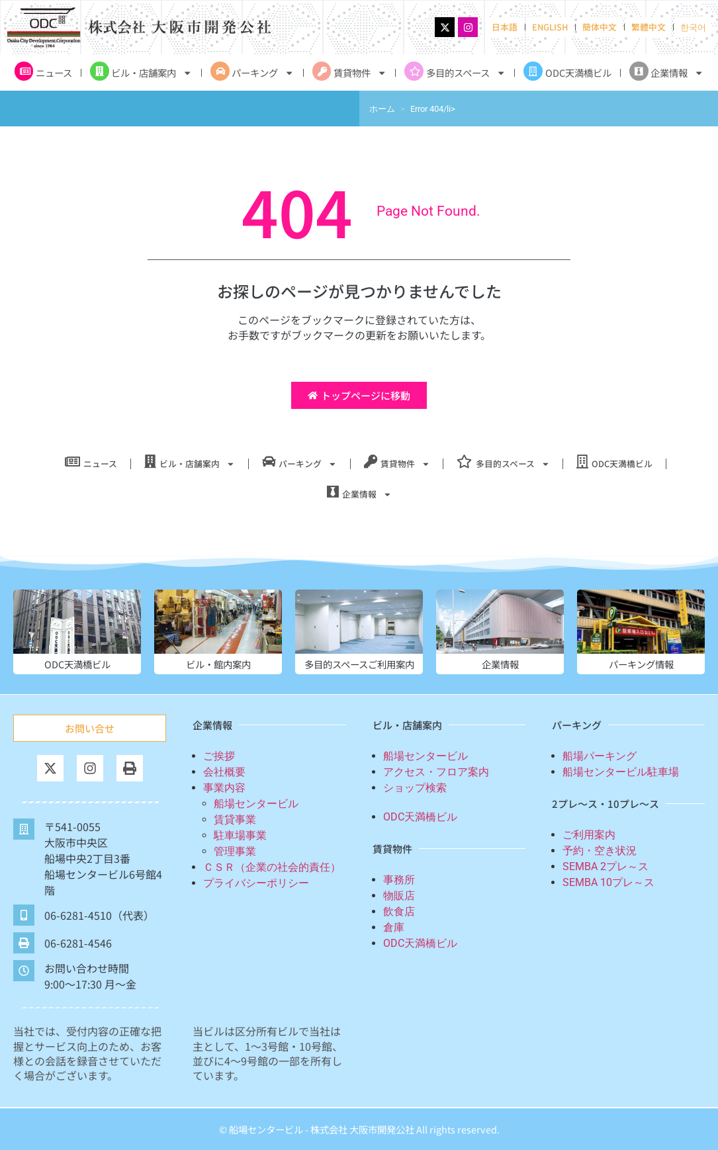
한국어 (693, 27)
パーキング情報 (641, 664)
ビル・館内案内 (218, 664)
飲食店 (399, 911)
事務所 (399, 879)
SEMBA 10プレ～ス (608, 882)
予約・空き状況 (599, 850)
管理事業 (235, 851)
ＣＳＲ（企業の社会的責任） (272, 867)
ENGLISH (550, 27)
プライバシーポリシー (256, 883)
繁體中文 (648, 27)
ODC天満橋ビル (77, 664)
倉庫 (393, 927)
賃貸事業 (235, 819)
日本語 (504, 27)
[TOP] (668, 1085)
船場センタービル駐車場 (620, 772)
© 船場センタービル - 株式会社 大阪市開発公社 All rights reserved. (359, 1129)
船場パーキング (599, 756)
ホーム (382, 109)
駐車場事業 (240, 835)
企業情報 (500, 664)
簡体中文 (599, 27)
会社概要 (224, 772)
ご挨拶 (219, 756)
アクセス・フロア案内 (436, 772)
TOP (668, 1108)
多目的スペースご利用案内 (359, 664)
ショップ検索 (415, 787)
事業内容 (224, 787)
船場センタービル (256, 803)
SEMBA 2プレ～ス (605, 866)
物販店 (399, 895)
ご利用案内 (588, 834)
